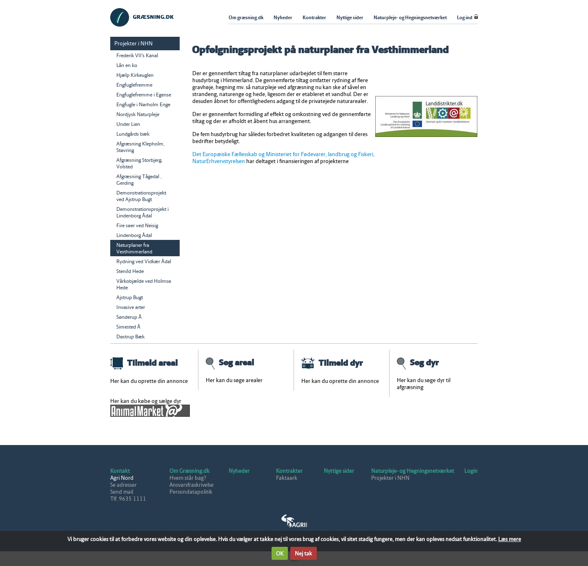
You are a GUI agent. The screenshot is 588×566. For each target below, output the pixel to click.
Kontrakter (289, 471)
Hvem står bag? (187, 477)
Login (471, 471)
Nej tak (303, 553)
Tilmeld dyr (332, 363)
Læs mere (509, 539)
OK (279, 553)
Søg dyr (418, 362)
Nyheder (239, 471)
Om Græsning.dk (189, 471)
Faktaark (286, 477)
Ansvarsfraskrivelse (191, 484)
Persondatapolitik (190, 491)
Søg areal (230, 362)
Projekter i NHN (390, 477)
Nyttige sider (339, 471)
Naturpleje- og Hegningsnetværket (412, 471)
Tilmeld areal (144, 363)
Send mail (121, 491)
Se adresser (123, 484)
